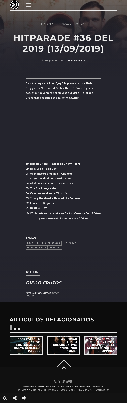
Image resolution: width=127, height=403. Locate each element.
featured (47, 23)
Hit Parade (64, 23)
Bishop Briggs (51, 243)
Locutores (68, 390)
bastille (32, 243)
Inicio (22, 390)
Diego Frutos (52, 60)
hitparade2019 (36, 247)
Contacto (102, 390)
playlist (55, 247)
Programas (85, 390)
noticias (80, 23)
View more (26, 345)
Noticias (35, 390)
